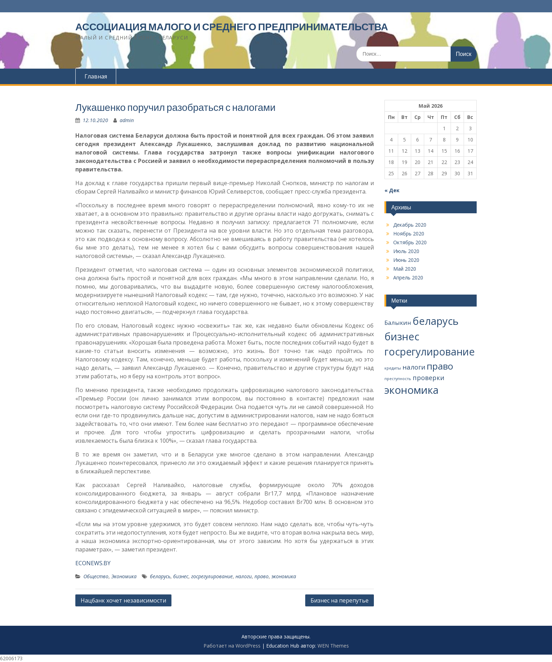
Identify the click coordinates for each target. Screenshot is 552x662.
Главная (95, 76)
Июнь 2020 (406, 260)
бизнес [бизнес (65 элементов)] (401, 336)
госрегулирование (212, 576)
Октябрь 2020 (410, 242)
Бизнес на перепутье (339, 600)
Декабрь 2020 (409, 224)
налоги (244, 576)
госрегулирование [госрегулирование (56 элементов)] (429, 351)
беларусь (160, 576)
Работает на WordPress (232, 645)
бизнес (180, 576)
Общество (95, 576)
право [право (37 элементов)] (440, 366)
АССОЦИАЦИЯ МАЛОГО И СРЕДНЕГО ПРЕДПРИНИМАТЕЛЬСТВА (231, 26)
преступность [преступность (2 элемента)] (397, 378)
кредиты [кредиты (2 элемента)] (392, 368)
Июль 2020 (406, 251)
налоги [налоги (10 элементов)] (413, 366)
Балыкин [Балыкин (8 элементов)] (397, 323)
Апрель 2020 (408, 277)
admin (127, 120)
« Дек (392, 190)
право (262, 576)
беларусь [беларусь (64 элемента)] (436, 321)
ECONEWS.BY (93, 563)
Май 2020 (404, 268)
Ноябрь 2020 (408, 233)
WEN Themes (333, 645)
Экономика (124, 576)
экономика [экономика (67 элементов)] (411, 390)
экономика (283, 576)
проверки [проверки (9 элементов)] (428, 377)
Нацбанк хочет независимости (123, 600)
